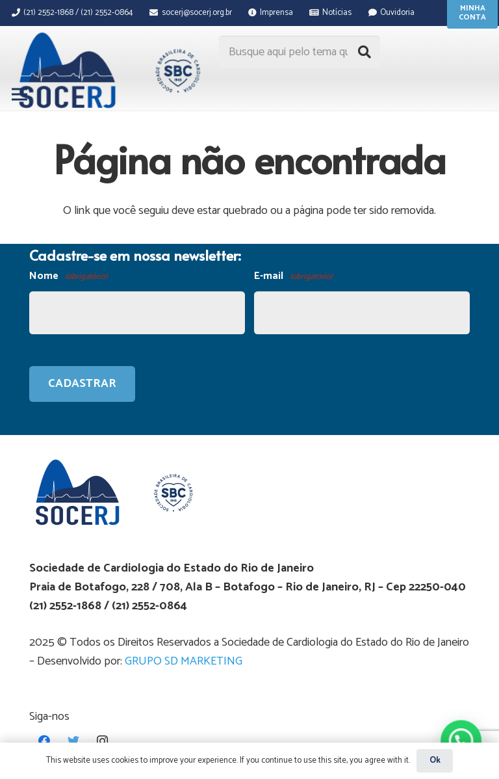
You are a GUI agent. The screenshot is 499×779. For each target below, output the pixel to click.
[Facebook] (43, 741)
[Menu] (20, 94)
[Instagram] (102, 741)
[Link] (107, 70)
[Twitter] (73, 741)
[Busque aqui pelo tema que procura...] (299, 52)
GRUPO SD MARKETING (183, 661)
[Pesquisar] (364, 52)
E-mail (293, 276)
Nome (68, 276)
